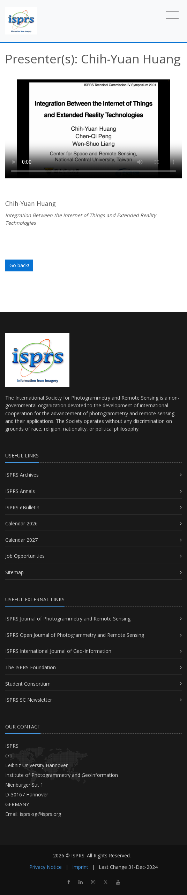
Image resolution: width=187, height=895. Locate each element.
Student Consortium (28, 683)
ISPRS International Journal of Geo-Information (58, 651)
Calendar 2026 (21, 523)
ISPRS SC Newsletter (28, 699)
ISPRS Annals (20, 491)
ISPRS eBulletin (22, 507)
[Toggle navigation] (172, 15)
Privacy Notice (45, 867)
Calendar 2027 (21, 540)
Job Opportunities (25, 556)
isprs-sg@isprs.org (40, 814)
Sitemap (14, 572)
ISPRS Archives (22, 474)
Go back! (19, 265)
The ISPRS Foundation (30, 667)
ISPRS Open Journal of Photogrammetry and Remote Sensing (74, 635)
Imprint (80, 867)
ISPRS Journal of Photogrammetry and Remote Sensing (67, 618)
